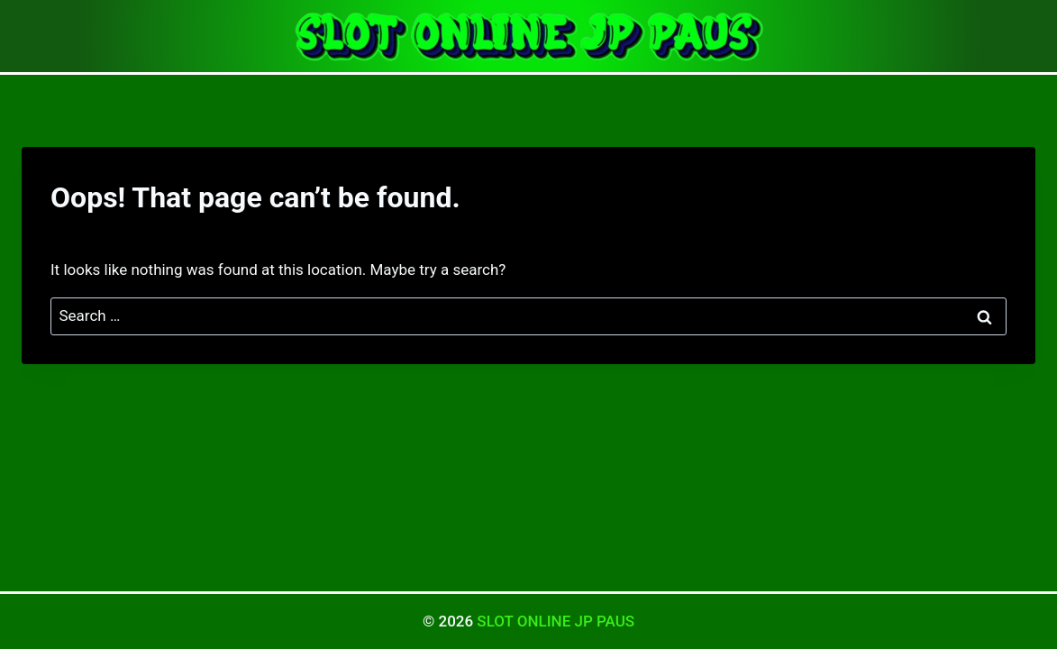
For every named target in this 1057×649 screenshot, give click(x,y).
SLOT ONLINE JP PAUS (555, 621)
